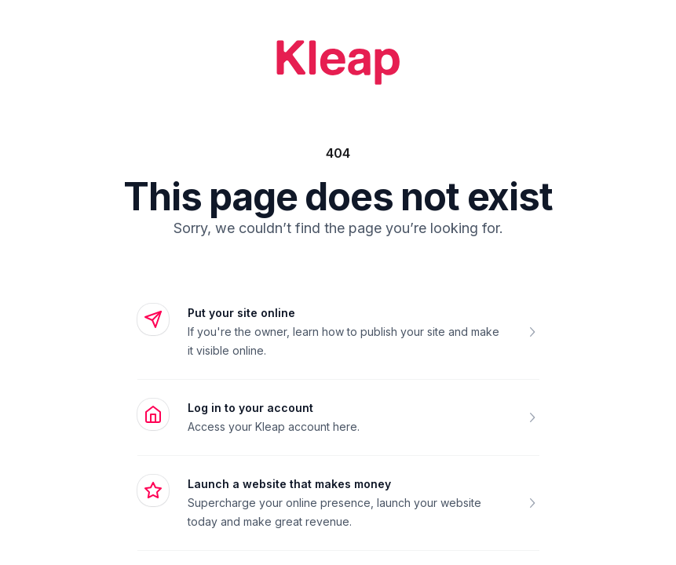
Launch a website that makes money (289, 483)
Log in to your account (250, 407)
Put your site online (241, 312)
